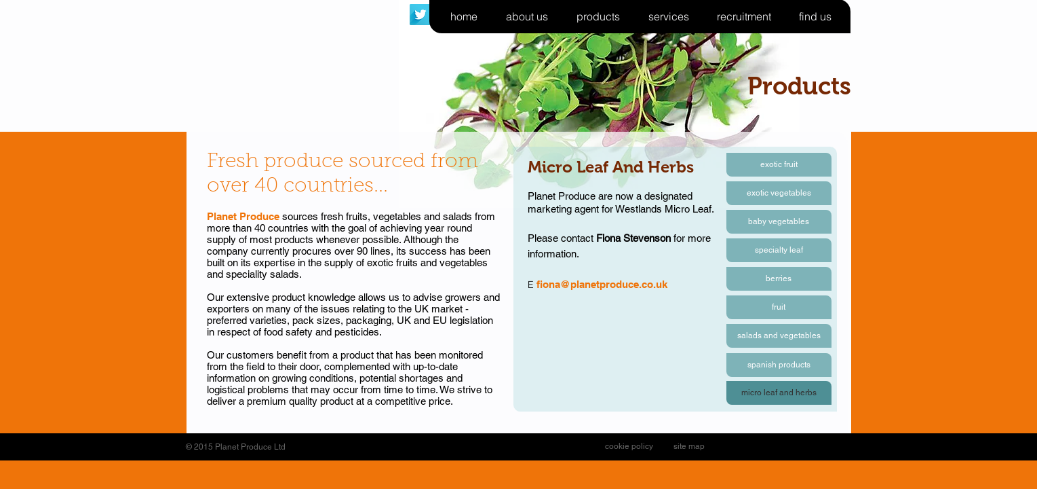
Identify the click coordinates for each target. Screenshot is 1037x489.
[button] (778, 393)
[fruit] (778, 307)
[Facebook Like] (752, 447)
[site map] (689, 446)
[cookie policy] (629, 446)
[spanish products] (778, 365)
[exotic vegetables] (778, 193)
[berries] (778, 279)
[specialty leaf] (778, 250)
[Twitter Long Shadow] (420, 14)
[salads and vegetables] (778, 336)
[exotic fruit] (778, 165)
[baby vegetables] (778, 222)
